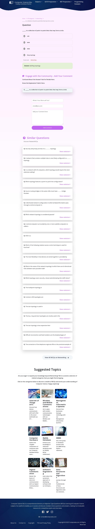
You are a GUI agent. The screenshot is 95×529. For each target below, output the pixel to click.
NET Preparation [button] (65, 2)
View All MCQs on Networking (57, 357)
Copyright (31, 523)
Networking (39, 18)
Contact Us (22, 523)
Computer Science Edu (20, 3)
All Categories (30, 18)
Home (23, 18)
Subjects (38, 2)
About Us (13, 523)
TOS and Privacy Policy (44, 523)
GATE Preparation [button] (50, 2)
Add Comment (47, 128)
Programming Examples (79, 3)
